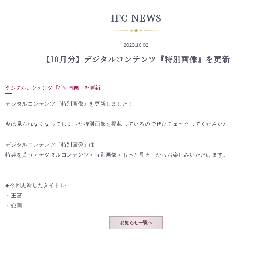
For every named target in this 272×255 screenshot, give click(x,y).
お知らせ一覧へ (136, 222)
